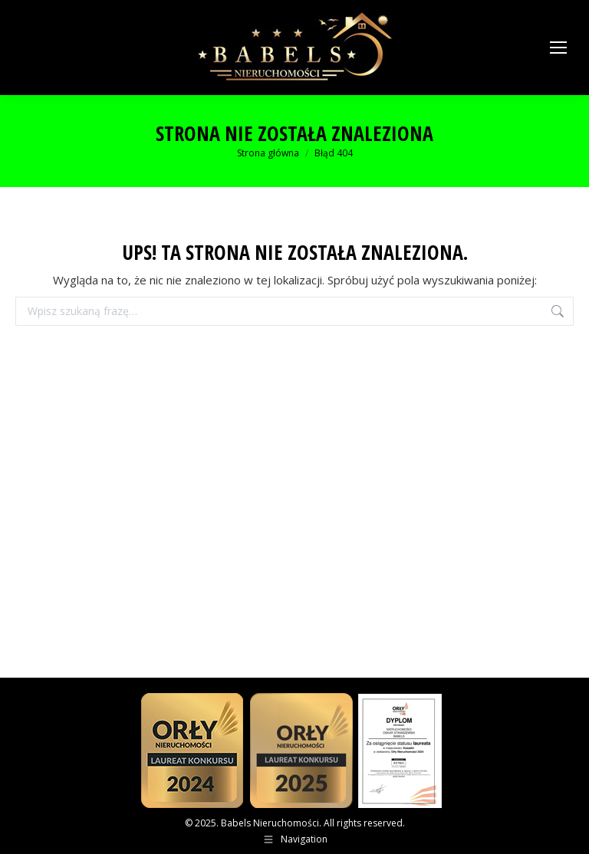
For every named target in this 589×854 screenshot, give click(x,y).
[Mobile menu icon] (558, 47)
